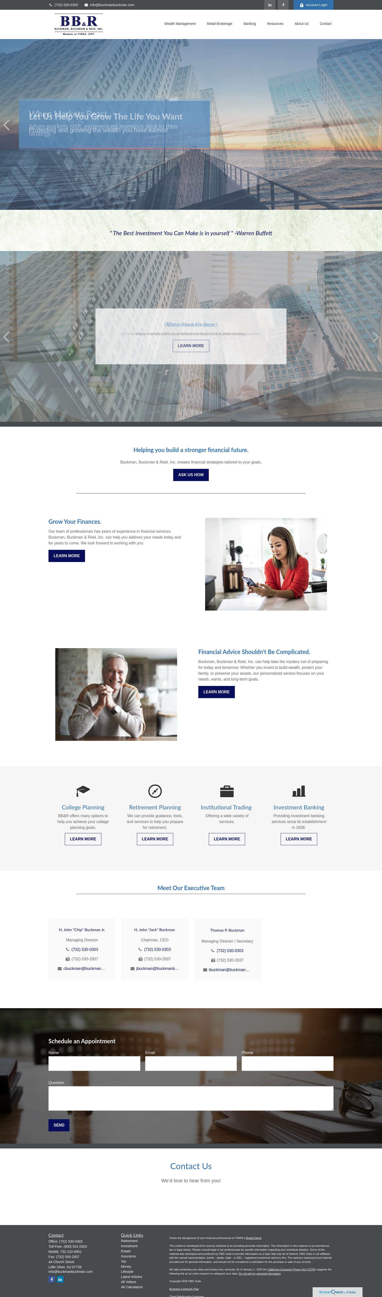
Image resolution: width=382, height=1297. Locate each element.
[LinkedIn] (269, 5)
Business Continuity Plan (184, 1288)
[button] (180, 24)
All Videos (128, 1282)
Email (150, 1053)
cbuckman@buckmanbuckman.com (85, 968)
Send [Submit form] (59, 1125)
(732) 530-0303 (63, 5)
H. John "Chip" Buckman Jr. (82, 929)
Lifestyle (127, 1272)
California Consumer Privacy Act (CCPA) (291, 1269)
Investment (129, 1246)
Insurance (128, 1256)
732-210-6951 (71, 1252)
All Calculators (132, 1287)
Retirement (129, 1241)
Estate (126, 1251)
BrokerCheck (253, 1238)
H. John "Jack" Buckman (154, 929)
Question (56, 1083)
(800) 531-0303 (75, 1246)
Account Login (313, 5)
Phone (247, 1053)
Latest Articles (131, 1277)
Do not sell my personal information (260, 1273)
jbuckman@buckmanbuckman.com (157, 968)
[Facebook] (283, 5)
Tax (123, 1261)
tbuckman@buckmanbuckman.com (230, 970)
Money (126, 1266)
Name (53, 1053)
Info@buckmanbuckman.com (109, 5)
